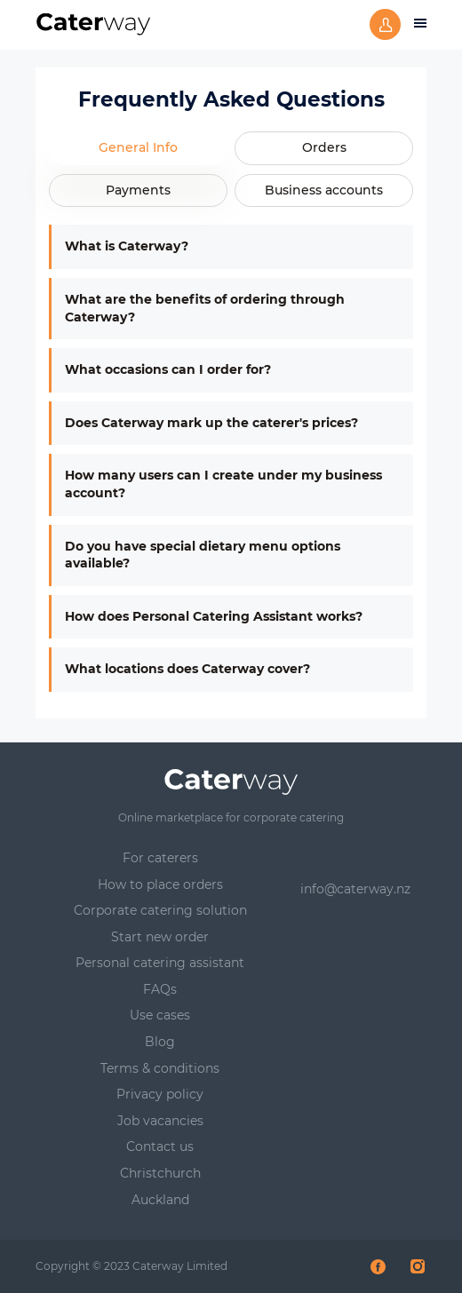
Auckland (160, 1200)
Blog (160, 1042)
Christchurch (160, 1173)
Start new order (160, 937)
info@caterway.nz (355, 889)
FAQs (160, 989)
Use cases (160, 1015)
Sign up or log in (385, 24)
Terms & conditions (159, 1068)
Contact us (160, 1146)
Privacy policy (159, 1094)
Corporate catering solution (160, 910)
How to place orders (160, 884)
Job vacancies (160, 1121)
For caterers (160, 858)
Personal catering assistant (160, 963)
